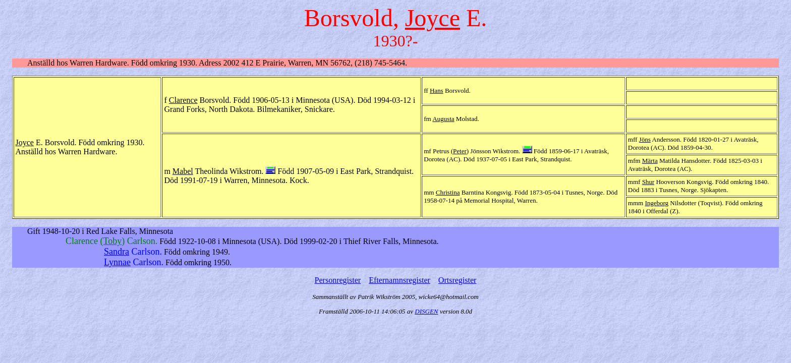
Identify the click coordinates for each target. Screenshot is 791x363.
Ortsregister (457, 280)
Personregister (338, 280)
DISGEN (426, 311)
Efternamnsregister (399, 280)
